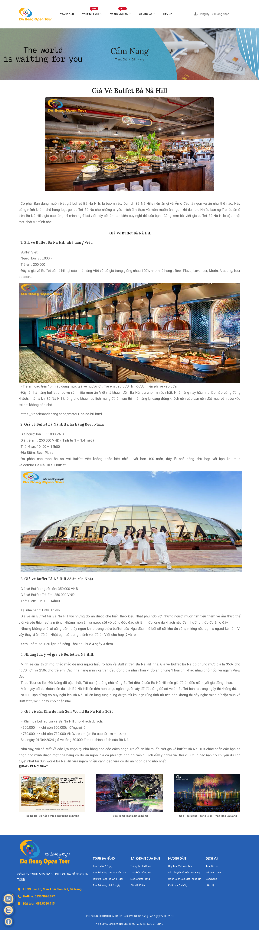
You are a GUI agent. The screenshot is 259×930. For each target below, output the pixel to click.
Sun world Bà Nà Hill (55, 761)
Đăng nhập (220, 14)
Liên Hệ (167, 14)
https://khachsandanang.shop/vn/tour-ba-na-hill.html (61, 414)
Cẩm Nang (145, 14)
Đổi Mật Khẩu (137, 885)
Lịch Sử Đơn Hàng (140, 878)
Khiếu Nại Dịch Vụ (177, 885)
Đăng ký (201, 14)
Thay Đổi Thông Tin (140, 872)
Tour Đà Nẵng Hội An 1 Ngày (108, 878)
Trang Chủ (67, 14)
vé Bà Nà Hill (64, 721)
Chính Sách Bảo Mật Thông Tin (184, 878)
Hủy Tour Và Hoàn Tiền (180, 866)
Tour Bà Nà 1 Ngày (103, 866)
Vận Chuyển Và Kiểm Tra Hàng (184, 872)
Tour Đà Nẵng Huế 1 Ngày (106, 885)
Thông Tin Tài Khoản (141, 866)
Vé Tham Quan (119, 12)
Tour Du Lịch (90, 12)
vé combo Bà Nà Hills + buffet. (42, 465)
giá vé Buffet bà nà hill (48, 271)
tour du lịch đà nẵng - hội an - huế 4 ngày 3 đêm (76, 644)
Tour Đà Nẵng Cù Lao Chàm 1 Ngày (111, 872)
